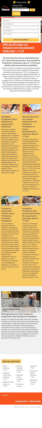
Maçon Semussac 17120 (6, 368)
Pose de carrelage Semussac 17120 (20, 369)
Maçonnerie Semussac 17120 (33, 382)
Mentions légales (35, 407)
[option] (21, 315)
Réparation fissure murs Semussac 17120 (7, 376)
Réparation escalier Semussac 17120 (20, 378)
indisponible (19, 2)
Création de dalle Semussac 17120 (8, 384)
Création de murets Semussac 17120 (33, 374)
